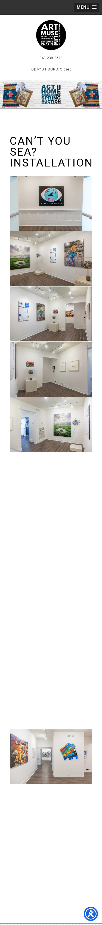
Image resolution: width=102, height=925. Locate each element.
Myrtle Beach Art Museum (51, 35)
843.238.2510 (51, 58)
